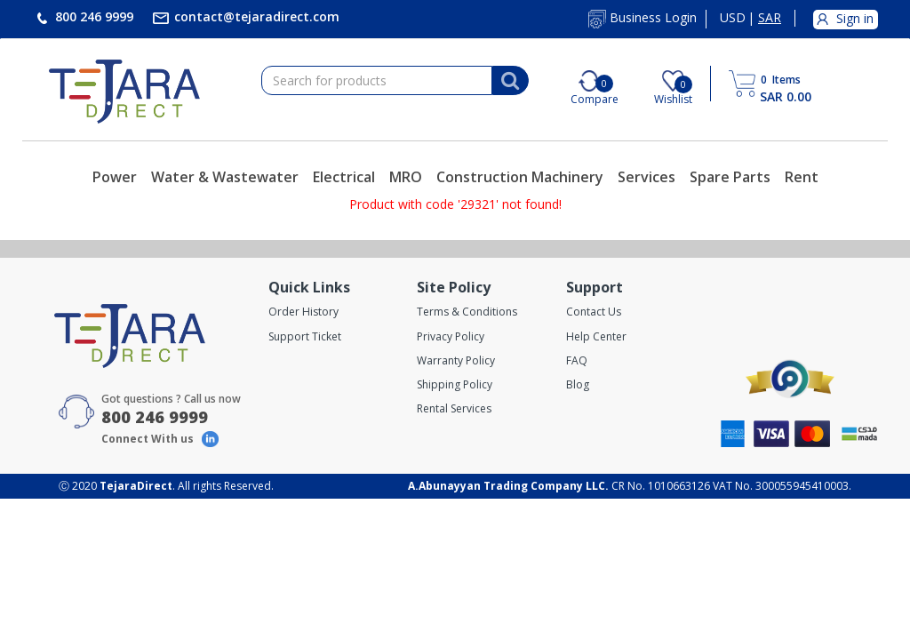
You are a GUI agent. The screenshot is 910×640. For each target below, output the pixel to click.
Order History (303, 311)
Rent (801, 177)
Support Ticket (304, 336)
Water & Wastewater (225, 177)
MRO (405, 177)
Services (646, 177)
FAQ (576, 360)
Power (114, 177)
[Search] (510, 81)
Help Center (596, 336)
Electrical (344, 177)
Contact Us (593, 311)
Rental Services (454, 408)
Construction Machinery (519, 177)
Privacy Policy (450, 336)
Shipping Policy (454, 384)
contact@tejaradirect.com (255, 16)
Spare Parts (730, 177)
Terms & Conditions (467, 311)
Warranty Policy (456, 360)
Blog (577, 384)
